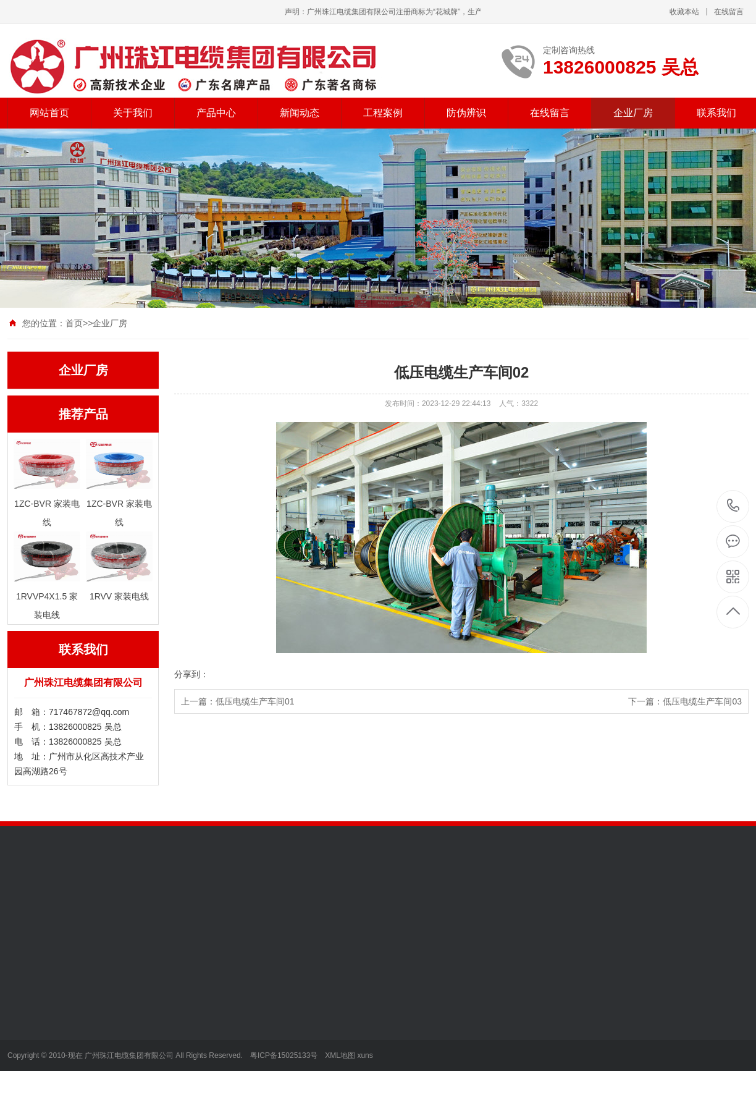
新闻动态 (299, 113)
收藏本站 (684, 11)
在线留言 (729, 11)
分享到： (191, 674)
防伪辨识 (466, 113)
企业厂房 (633, 113)
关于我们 (133, 113)
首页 (74, 323)
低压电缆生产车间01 (255, 701)
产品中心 (216, 113)
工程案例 (383, 113)
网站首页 (49, 113)
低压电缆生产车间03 (702, 701)
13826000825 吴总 (733, 506)
